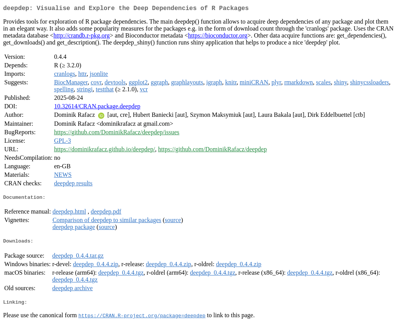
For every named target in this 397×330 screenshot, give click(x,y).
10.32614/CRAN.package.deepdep (97, 107)
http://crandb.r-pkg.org (82, 37)
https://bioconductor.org (217, 37)
